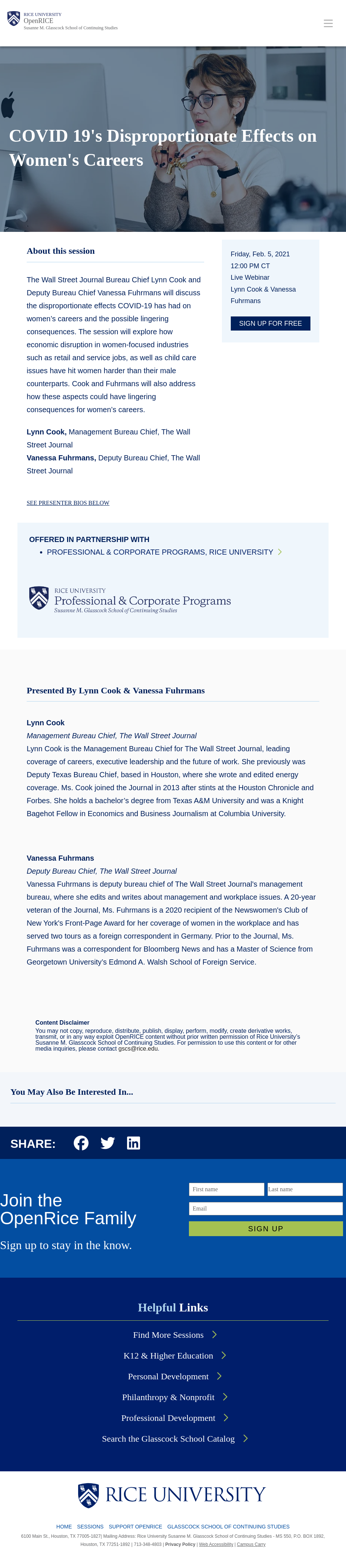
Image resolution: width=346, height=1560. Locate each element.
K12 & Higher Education (168, 1355)
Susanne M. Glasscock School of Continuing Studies (71, 27)
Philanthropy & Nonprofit (168, 1397)
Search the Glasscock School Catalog (168, 1439)
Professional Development (169, 1418)
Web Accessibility (216, 1544)
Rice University (42, 14)
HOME (64, 1527)
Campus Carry (251, 1544)
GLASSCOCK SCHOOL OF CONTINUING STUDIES (228, 1527)
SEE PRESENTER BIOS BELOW (68, 503)
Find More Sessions (168, 1335)
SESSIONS (90, 1527)
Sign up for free (270, 323)
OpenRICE (38, 20)
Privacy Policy (180, 1544)
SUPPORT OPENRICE (135, 1527)
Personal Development (168, 1376)
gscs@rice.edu (138, 1049)
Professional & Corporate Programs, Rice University (160, 552)
